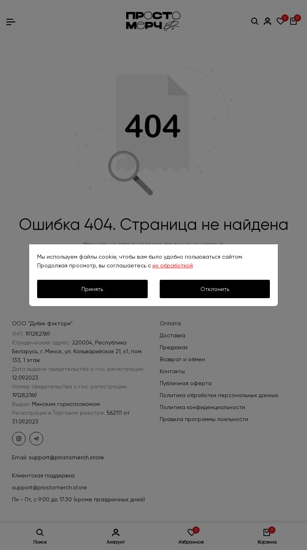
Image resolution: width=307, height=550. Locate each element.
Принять (92, 289)
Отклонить (214, 289)
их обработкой (173, 265)
